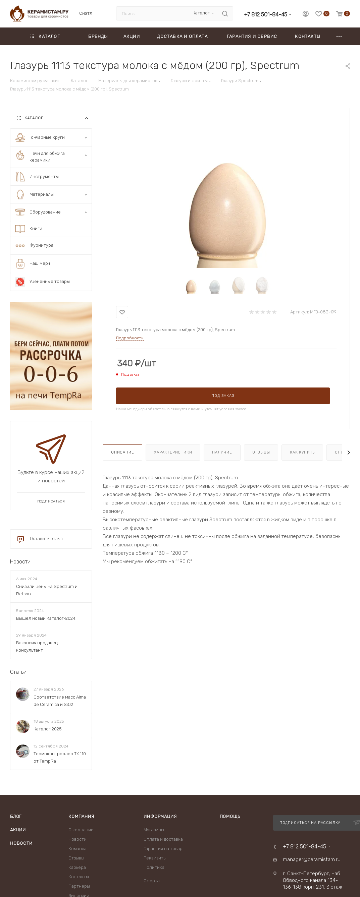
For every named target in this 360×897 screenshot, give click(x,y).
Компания (81, 816)
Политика (154, 867)
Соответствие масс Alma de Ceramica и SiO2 (60, 701)
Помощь (230, 816)
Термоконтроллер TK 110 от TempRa (60, 757)
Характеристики (173, 452)
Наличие (222, 452)
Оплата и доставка (163, 839)
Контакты (78, 876)
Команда (77, 848)
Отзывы (261, 452)
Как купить (302, 452)
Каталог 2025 (48, 728)
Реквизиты (155, 857)
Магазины (154, 829)
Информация (160, 816)
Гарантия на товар (163, 848)
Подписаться (51, 501)
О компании (81, 829)
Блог (15, 816)
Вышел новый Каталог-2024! (46, 618)
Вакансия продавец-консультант (38, 647)
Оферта (152, 880)
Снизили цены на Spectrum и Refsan (47, 590)
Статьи (18, 672)
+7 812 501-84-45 (265, 14)
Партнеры (79, 886)
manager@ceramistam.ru (312, 859)
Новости (20, 561)
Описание (122, 452)
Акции (18, 829)
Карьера (77, 867)
